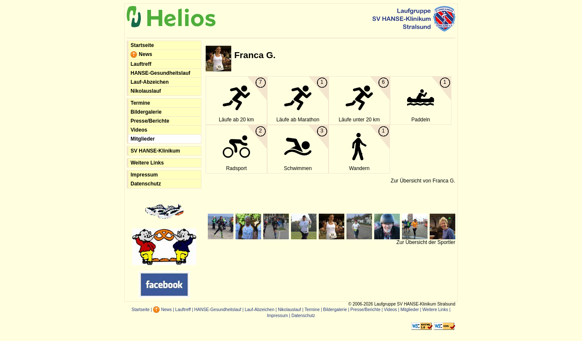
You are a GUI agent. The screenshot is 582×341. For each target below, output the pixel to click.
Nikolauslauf (146, 91)
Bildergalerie (146, 112)
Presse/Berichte (150, 121)
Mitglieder (143, 139)
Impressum (144, 175)
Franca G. (255, 55)
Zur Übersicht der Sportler (425, 242)
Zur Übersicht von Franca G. (423, 181)
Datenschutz (146, 184)
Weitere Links (147, 163)
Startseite (142, 45)
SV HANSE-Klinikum (155, 151)
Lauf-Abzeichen (150, 82)
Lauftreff (141, 64)
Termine (140, 103)
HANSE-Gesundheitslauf (160, 73)
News (141, 54)
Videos (139, 130)
